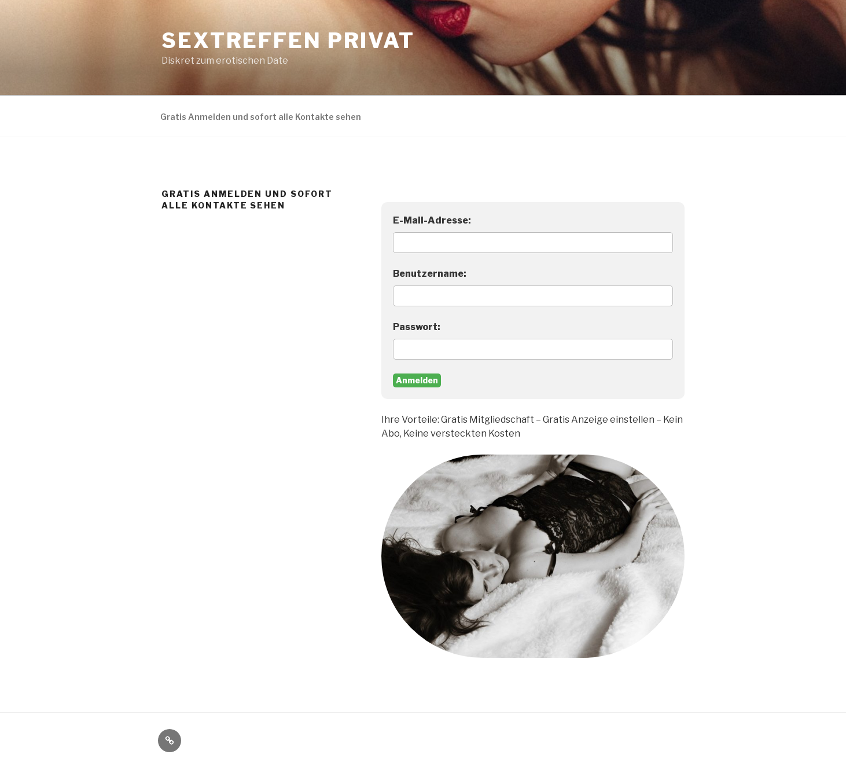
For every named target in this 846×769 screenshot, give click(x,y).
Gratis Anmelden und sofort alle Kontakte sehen (260, 117)
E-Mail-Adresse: (432, 220)
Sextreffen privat (288, 40)
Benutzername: (429, 273)
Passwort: (416, 326)
